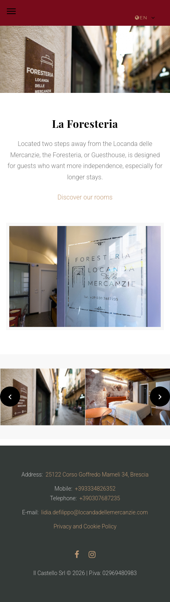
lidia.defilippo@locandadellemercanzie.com (94, 512)
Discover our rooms (85, 197)
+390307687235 (99, 498)
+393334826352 (95, 488)
